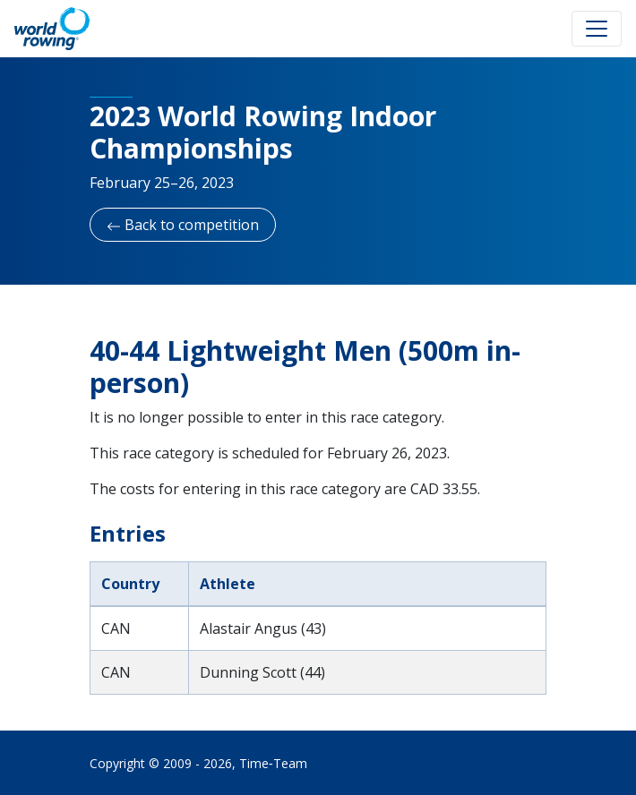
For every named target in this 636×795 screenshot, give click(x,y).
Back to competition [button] (183, 225)
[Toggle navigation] (597, 29)
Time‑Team (273, 763)
